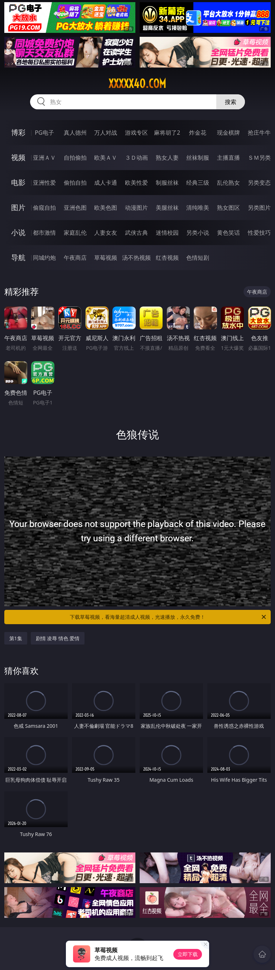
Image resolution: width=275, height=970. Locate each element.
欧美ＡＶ (105, 157)
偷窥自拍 (44, 208)
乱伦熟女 (228, 182)
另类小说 (197, 233)
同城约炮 (44, 258)
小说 (18, 232)
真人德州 (75, 132)
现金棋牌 (228, 132)
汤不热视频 (136, 258)
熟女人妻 (167, 157)
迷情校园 (167, 233)
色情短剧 (197, 258)
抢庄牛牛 (259, 132)
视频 (18, 157)
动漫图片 (136, 208)
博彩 (18, 132)
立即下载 (188, 954)
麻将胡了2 (167, 132)
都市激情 (44, 233)
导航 (18, 257)
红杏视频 (167, 258)
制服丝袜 (167, 182)
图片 (18, 207)
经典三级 (197, 182)
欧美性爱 (136, 182)
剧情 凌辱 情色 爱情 (58, 638)
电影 (18, 182)
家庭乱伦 (75, 233)
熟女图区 (228, 208)
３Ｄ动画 (136, 157)
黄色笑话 (228, 233)
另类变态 (259, 182)
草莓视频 (105, 258)
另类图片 (259, 208)
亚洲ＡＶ (44, 157)
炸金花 (197, 132)
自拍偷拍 (75, 157)
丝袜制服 (197, 157)
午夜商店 (75, 258)
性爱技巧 (259, 233)
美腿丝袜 (167, 208)
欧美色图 (105, 208)
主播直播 (228, 157)
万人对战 (105, 132)
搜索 (230, 102)
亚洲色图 (75, 208)
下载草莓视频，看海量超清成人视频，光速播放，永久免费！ (168, 617)
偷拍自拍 (75, 182)
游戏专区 (136, 132)
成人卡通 (105, 182)
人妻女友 (105, 233)
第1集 (15, 638)
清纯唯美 (197, 208)
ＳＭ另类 (259, 157)
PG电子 (44, 132)
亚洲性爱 (44, 182)
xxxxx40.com (137, 83)
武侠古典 (136, 233)
